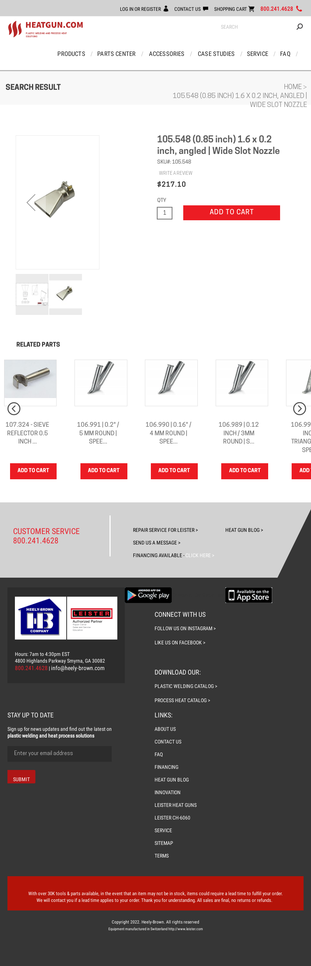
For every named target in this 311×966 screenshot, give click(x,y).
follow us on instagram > (185, 628)
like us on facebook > (180, 642)
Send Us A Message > (156, 543)
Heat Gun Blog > (244, 530)
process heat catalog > (182, 700)
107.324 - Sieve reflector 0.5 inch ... (27, 434)
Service (256, 54)
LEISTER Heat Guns (176, 805)
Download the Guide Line (198, 595)
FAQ (284, 54)
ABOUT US (165, 729)
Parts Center (118, 54)
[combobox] (262, 27)
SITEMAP (164, 843)
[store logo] (45, 29)
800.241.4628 (276, 9)
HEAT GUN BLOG (172, 780)
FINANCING (167, 767)
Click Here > (199, 555)
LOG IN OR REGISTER (137, 9)
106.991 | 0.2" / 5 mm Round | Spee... (98, 434)
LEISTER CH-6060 (173, 818)
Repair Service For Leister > (165, 530)
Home (293, 87)
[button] (31, 202)
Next (299, 409)
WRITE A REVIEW (176, 174)
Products (73, 54)
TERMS (162, 856)
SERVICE (163, 830)
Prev (13, 409)
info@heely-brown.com (78, 668)
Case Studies (216, 54)
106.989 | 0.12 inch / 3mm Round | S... (239, 434)
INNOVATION (168, 792)
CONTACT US (185, 9)
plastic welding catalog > (186, 686)
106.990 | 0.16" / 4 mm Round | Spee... (168, 434)
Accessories (167, 54)
